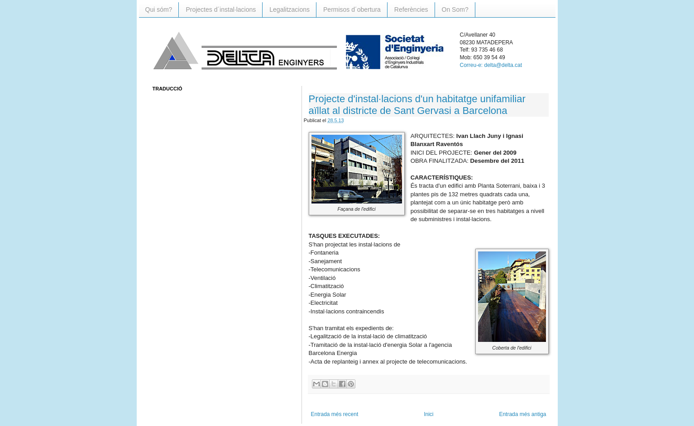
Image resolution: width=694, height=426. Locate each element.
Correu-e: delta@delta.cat (491, 65)
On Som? (455, 9)
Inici (428, 414)
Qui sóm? (158, 9)
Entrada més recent (335, 414)
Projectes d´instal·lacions (221, 9)
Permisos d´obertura (352, 9)
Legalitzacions (289, 9)
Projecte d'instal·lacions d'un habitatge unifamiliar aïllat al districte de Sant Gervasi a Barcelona (417, 104)
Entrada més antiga (522, 414)
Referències (411, 9)
